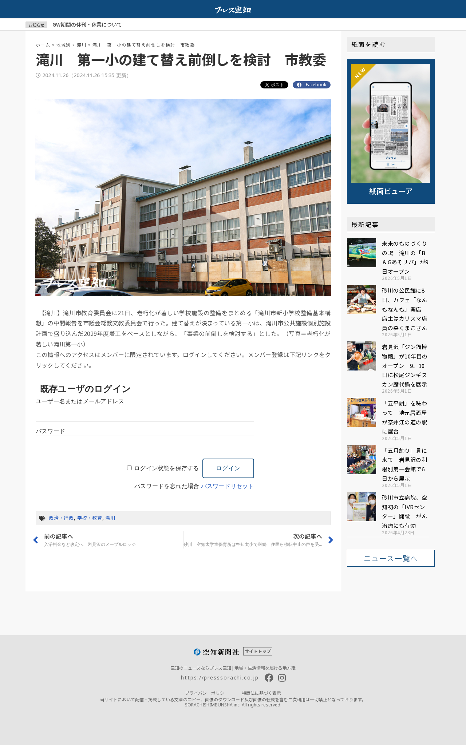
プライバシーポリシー (207, 693)
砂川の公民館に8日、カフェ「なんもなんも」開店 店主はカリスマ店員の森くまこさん (404, 308)
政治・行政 (61, 517)
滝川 (82, 44)
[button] (391, 558)
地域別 (63, 44)
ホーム (43, 44)
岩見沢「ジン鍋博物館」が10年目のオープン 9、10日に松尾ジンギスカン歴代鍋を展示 (405, 365)
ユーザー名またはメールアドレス (80, 401)
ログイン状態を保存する (166, 468)
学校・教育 (89, 517)
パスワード (50, 431)
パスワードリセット (227, 486)
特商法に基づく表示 (261, 693)
